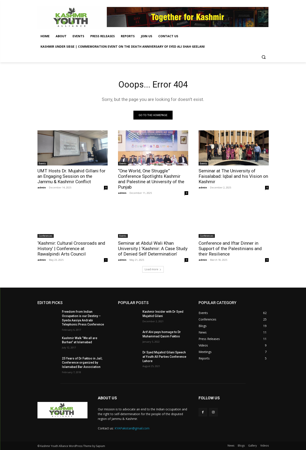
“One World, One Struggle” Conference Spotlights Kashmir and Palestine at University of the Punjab (151, 179)
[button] (263, 57)
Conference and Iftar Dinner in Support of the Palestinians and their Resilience (230, 249)
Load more (153, 269)
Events (42, 163)
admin (41, 187)
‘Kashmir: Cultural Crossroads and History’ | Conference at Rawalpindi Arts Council (71, 249)
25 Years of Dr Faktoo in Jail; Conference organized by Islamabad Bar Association (82, 363)
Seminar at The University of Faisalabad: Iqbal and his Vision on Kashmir (233, 176)
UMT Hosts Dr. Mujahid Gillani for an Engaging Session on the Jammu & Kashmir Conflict (71, 176)
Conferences (45, 236)
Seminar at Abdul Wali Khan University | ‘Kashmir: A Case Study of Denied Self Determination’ (153, 249)
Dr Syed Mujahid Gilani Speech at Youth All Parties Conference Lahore (164, 357)
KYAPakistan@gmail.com (132, 428)
